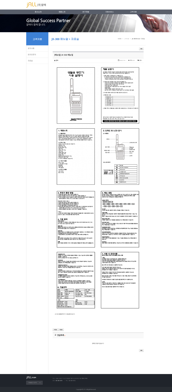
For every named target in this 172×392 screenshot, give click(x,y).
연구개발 (85, 12)
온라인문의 (32, 54)
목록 (141, 49)
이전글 (55, 329)
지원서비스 (109, 12)
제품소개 (62, 12)
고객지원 (133, 12)
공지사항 (31, 48)
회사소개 (38, 12)
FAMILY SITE (33, 383)
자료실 (30, 60)
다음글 (61, 329)
